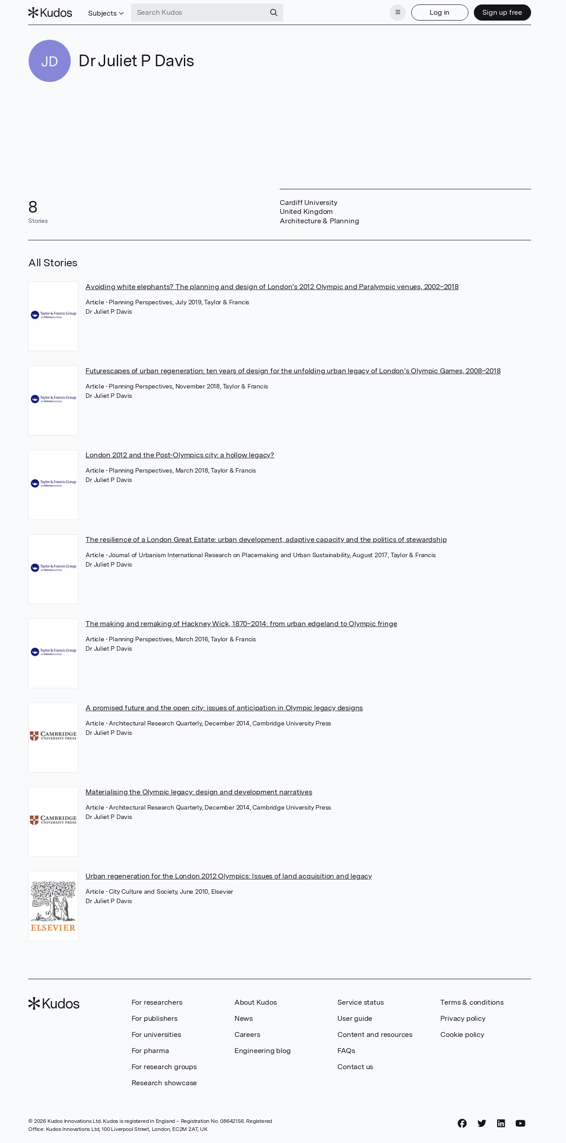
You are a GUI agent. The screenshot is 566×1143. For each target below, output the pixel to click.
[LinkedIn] (501, 1123)
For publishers (155, 1018)
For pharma (150, 1050)
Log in (440, 12)
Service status (360, 1002)
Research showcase (164, 1083)
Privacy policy (462, 1018)
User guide (354, 1018)
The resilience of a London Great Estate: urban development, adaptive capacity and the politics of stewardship (266, 539)
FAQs (346, 1050)
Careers (247, 1034)
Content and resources (375, 1034)
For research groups (164, 1066)
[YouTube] (520, 1123)
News (243, 1018)
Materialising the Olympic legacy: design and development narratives (198, 792)
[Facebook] (462, 1123)
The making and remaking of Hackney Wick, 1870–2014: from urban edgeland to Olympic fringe (241, 623)
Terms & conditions (471, 1002)
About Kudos (255, 1002)
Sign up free (502, 12)
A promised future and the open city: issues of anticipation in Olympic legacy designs (224, 708)
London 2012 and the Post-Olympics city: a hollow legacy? (179, 455)
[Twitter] (481, 1123)
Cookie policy (462, 1034)
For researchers (157, 1002)
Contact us (355, 1066)
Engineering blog (262, 1050)
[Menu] (398, 12)
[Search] (274, 12)
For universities (156, 1034)
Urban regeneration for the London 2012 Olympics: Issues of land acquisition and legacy (228, 876)
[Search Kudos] (198, 12)
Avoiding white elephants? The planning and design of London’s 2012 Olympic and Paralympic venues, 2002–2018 (272, 286)
